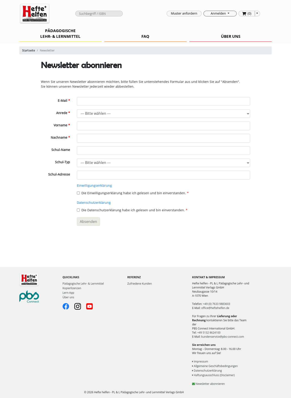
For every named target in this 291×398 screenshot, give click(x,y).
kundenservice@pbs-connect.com (222, 337)
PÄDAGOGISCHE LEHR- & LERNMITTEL (60, 33)
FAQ (145, 36)
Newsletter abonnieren (208, 384)
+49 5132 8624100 (209, 332)
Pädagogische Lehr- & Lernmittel (83, 284)
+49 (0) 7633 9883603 (216, 304)
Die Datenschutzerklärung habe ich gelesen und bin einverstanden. (131, 210)
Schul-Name (60, 150)
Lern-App (68, 293)
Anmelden (219, 13)
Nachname (59, 137)
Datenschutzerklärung (94, 202)
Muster (184, 13)
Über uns (68, 297)
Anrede (61, 113)
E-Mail (62, 100)
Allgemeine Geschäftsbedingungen (215, 366)
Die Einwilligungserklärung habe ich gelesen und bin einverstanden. (131, 193)
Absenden (88, 221)
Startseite (28, 50)
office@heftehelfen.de (215, 308)
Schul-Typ (62, 162)
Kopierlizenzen (72, 288)
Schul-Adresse (59, 174)
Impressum (200, 361)
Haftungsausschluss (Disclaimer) (213, 375)
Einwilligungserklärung (94, 185)
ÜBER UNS (230, 36)
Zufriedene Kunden (139, 284)
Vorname (60, 125)
